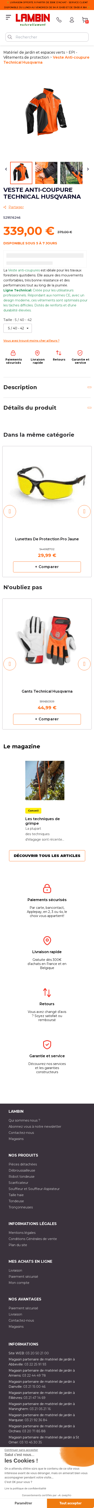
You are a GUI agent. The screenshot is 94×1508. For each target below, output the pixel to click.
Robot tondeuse (22, 1177)
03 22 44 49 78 (34, 1375)
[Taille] (17, 328)
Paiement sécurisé (23, 1277)
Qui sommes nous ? (24, 1120)
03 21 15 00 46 (34, 1387)
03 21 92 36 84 (36, 1420)
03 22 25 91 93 (35, 1364)
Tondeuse (16, 1201)
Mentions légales (22, 1233)
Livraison (15, 1270)
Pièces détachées (23, 1164)
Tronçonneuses (21, 1207)
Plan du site (18, 1245)
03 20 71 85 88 (34, 1431)
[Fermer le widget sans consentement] (21, 1450)
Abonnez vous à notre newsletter (35, 1127)
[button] (9, 511)
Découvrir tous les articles (47, 856)
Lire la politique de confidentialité (25, 1488)
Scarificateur (18, 1183)
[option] (47, 511)
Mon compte (19, 1283)
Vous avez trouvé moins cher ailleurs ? (31, 340)
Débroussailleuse (22, 1170)
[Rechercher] (47, 37)
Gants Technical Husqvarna (47, 691)
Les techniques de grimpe (42, 821)
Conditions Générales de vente (33, 1239)
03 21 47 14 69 (34, 1398)
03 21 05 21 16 (40, 1409)
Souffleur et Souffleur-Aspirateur (34, 1189)
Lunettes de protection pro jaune (47, 539)
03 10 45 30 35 (30, 1442)
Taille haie (16, 1195)
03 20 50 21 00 (37, 1353)
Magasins (16, 1139)
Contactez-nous (21, 1133)
